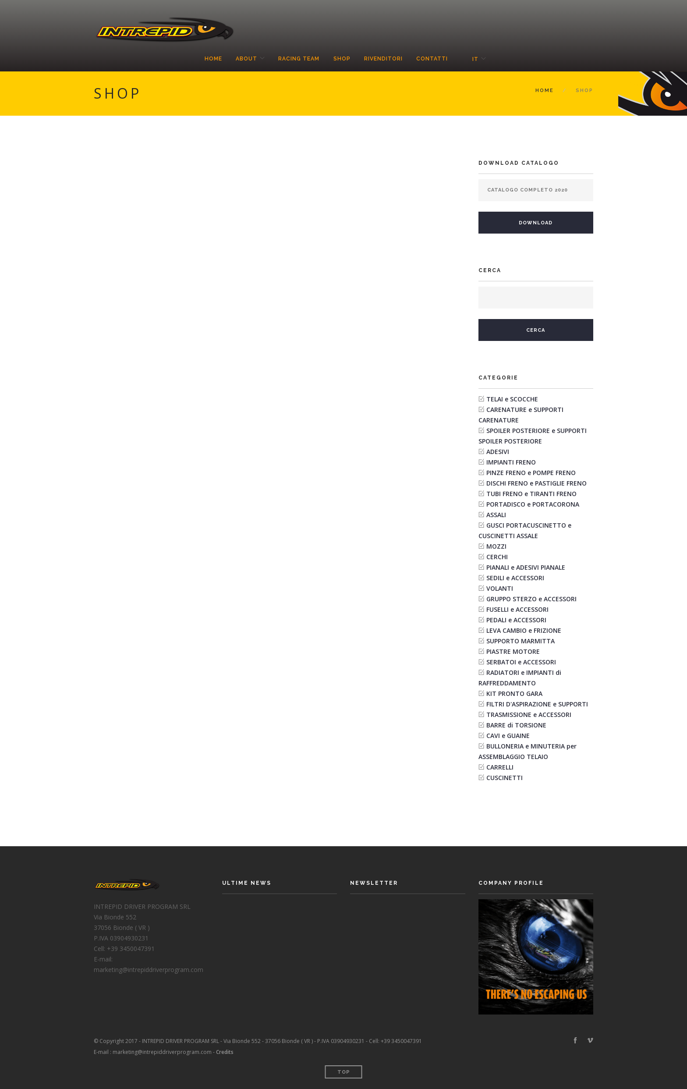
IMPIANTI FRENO (511, 462)
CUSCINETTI (504, 777)
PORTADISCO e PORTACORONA (532, 504)
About (245, 59)
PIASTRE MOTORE (513, 651)
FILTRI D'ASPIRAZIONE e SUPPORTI (537, 704)
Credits (225, 1052)
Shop (342, 59)
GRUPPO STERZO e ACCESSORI (531, 599)
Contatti (433, 59)
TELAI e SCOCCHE (512, 399)
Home (212, 59)
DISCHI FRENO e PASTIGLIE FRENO (536, 483)
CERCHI (497, 557)
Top (343, 1072)
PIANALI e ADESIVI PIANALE (525, 567)
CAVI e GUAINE (508, 735)
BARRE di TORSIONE (516, 725)
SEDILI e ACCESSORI (515, 578)
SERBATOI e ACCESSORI (521, 662)
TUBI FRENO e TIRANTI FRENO (531, 494)
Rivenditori (384, 59)
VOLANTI (499, 588)
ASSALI (496, 515)
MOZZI (496, 546)
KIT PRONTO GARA (514, 693)
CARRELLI (499, 767)
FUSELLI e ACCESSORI (517, 609)
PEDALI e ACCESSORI (516, 620)
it (476, 59)
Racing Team (298, 59)
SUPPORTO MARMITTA (520, 641)
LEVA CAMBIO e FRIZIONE (523, 630)
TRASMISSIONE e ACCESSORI (528, 714)
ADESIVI (497, 451)
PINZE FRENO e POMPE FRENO (531, 472)
